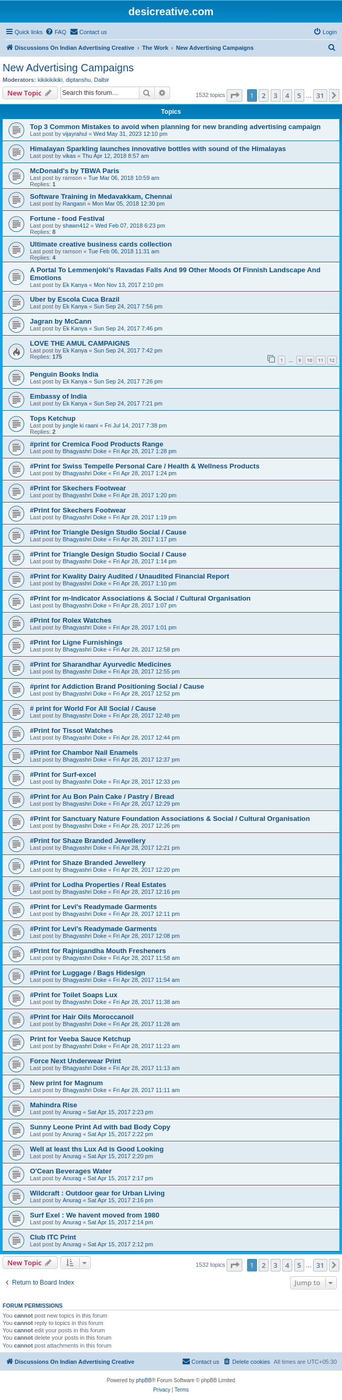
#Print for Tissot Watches (71, 730)
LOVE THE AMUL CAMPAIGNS (80, 343)
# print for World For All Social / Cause (93, 708)
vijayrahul (74, 134)
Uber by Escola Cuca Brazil (75, 299)
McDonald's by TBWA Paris (74, 171)
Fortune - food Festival (67, 218)
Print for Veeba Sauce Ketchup (80, 1039)
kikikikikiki (50, 80)
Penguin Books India (64, 374)
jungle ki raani (80, 425)
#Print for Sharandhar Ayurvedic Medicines (100, 664)
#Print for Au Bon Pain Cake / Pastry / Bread (102, 796)
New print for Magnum (66, 1083)
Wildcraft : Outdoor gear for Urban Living (97, 1193)
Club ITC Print (53, 1237)
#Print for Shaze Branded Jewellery (88, 841)
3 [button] (275, 95)
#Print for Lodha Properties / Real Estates (98, 885)
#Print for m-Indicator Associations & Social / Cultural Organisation (140, 598)
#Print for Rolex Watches (71, 620)
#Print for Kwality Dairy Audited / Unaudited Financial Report (129, 576)
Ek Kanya (74, 285)
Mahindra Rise (53, 1105)
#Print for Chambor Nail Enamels (84, 752)
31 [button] (320, 95)
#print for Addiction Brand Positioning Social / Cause (117, 686)
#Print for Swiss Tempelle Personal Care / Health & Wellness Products (145, 466)
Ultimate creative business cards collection (101, 244)
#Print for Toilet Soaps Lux (73, 995)
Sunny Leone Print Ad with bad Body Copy (100, 1127)
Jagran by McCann (60, 321)
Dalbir (101, 80)
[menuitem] (55, 32)
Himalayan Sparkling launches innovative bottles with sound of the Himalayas (158, 149)
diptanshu (78, 80)
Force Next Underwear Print (75, 1061)
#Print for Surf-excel (63, 774)
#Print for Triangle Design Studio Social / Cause (108, 532)
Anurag (71, 1112)
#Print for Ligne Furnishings (76, 642)
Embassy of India (58, 396)
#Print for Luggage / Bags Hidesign (87, 973)
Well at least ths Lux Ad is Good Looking (97, 1149)
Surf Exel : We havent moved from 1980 (94, 1215)
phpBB (144, 1380)
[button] (234, 95)
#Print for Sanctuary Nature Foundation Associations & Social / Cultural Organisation (170, 818)
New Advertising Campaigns (68, 67)
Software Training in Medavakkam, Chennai (101, 196)
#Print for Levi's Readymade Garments (93, 907)
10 (309, 360)
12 (332, 360)
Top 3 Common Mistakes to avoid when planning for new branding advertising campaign (175, 127)
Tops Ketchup (53, 418)
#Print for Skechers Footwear (78, 488)
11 (320, 360)
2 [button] (263, 95)
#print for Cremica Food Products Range (96, 444)
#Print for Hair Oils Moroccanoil (82, 1017)
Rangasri (74, 203)
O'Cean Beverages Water (71, 1171)
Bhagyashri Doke (84, 451)
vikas (69, 156)
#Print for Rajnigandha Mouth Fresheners (98, 951)
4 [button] (287, 95)
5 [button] (299, 95)
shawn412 (75, 225)
